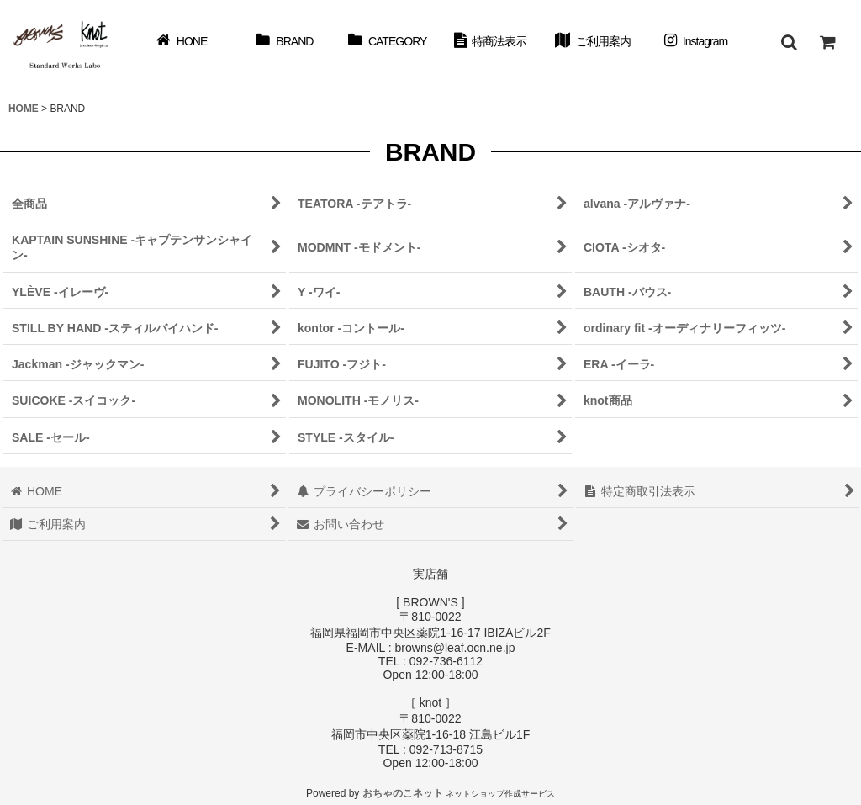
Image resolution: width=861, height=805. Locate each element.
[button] (788, 42)
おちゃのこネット (402, 793)
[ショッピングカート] (827, 42)
